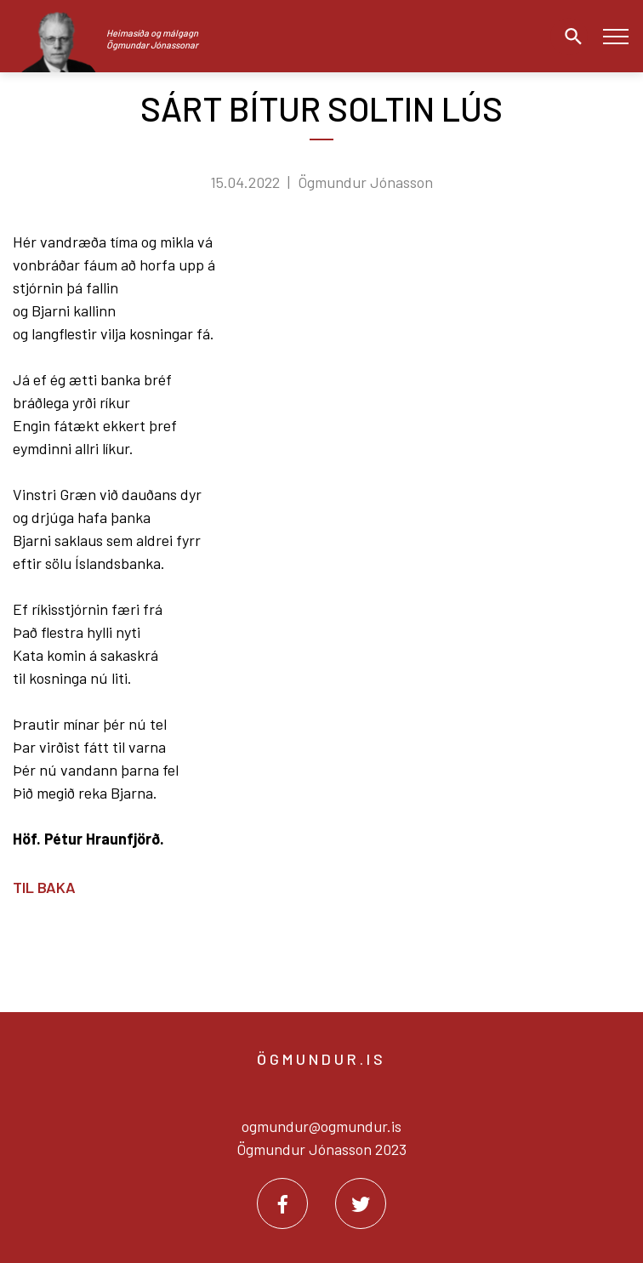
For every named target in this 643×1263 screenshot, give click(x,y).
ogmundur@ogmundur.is (321, 1126)
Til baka (44, 887)
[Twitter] (360, 1203)
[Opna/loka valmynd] (615, 36)
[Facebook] (282, 1203)
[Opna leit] (569, 36)
